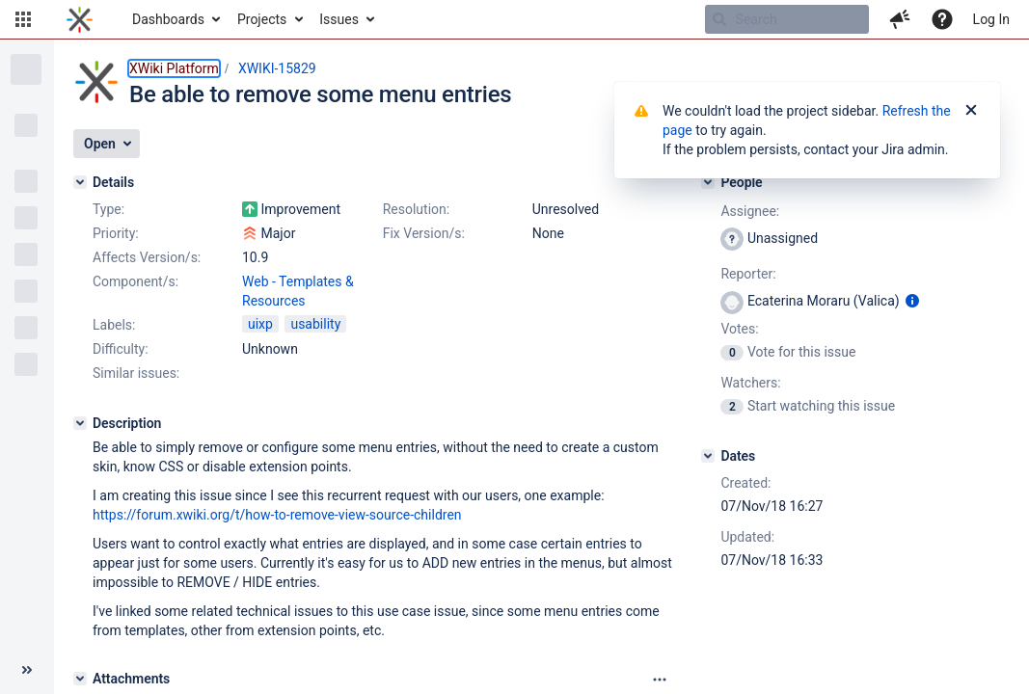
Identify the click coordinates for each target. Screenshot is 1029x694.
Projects (261, 19)
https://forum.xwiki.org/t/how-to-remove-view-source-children (277, 514)
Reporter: (747, 273)
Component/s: (135, 281)
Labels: (114, 325)
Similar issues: (136, 373)
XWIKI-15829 (277, 68)
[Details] (80, 182)
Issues (339, 19)
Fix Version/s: (424, 233)
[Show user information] (912, 300)
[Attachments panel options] (659, 679)
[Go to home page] (79, 19)
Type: (108, 209)
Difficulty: (121, 349)
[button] (23, 19)
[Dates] (708, 456)
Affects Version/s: (147, 257)
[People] (708, 182)
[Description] (80, 423)
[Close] (971, 110)
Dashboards (168, 19)
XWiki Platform (174, 68)
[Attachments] (80, 678)
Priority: (116, 233)
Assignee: (749, 211)
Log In (991, 19)
